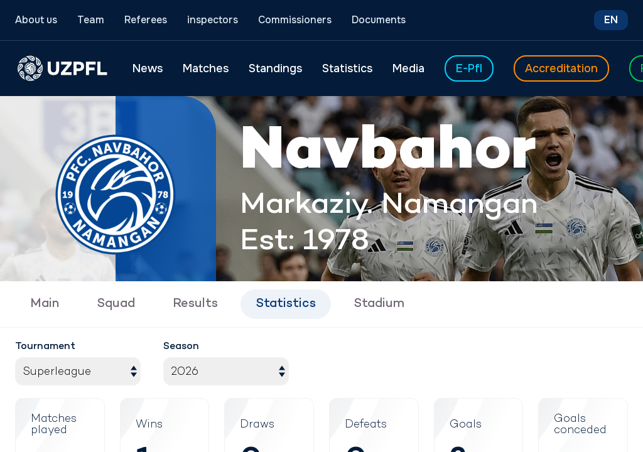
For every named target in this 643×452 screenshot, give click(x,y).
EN (611, 19)
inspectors (212, 20)
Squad (116, 304)
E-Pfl (469, 68)
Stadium (379, 304)
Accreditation (561, 68)
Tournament (45, 347)
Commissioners (295, 20)
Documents (379, 20)
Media (408, 68)
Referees (145, 20)
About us (36, 20)
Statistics (347, 68)
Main (44, 304)
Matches (206, 68)
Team (90, 20)
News (147, 68)
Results (195, 304)
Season (181, 347)
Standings (275, 68)
